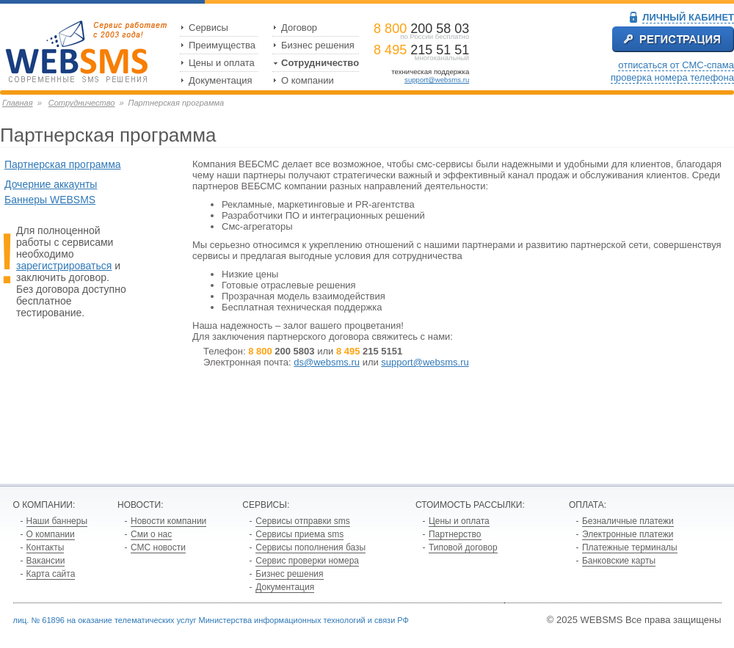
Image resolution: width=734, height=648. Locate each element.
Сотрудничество (320, 62)
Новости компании (168, 521)
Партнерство (455, 534)
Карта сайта (51, 574)
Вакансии (45, 561)
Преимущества (222, 45)
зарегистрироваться (64, 266)
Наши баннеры (57, 521)
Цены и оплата (222, 62)
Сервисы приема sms (299, 534)
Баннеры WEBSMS (49, 199)
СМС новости (158, 547)
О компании (307, 80)
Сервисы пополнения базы (310, 547)
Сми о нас (151, 534)
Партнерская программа (62, 164)
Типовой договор (463, 547)
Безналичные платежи (628, 521)
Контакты (45, 547)
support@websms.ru (436, 80)
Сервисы (208, 27)
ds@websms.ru (327, 362)
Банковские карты (618, 561)
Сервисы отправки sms (302, 521)
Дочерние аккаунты (50, 184)
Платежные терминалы (629, 547)
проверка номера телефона (672, 77)
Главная (17, 102)
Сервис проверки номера (307, 561)
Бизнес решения (318, 45)
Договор (299, 27)
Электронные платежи (628, 534)
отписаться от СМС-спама (676, 64)
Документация (220, 80)
